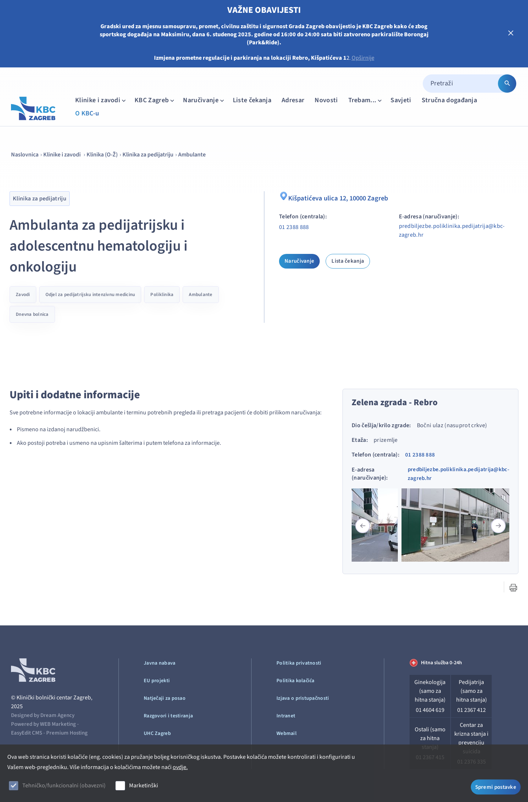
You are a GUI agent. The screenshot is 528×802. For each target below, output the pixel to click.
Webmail (286, 733)
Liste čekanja (252, 100)
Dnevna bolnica (32, 314)
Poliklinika (161, 294)
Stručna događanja (449, 100)
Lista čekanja (347, 261)
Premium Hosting (67, 733)
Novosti (326, 100)
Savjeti (400, 100)
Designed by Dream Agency (42, 715)
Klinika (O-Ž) (102, 155)
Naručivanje (204, 100)
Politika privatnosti (299, 663)
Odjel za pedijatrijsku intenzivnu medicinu (90, 294)
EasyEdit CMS (26, 733)
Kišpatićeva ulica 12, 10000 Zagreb (336, 197)
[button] (498, 525)
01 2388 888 (294, 227)
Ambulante (192, 155)
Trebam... (366, 100)
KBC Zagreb (155, 100)
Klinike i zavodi (101, 100)
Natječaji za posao (165, 698)
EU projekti (157, 680)
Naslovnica (24, 155)
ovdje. (180, 767)
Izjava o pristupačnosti (302, 698)
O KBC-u (87, 113)
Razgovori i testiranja (168, 716)
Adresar (293, 100)
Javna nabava (159, 663)
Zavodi (23, 294)
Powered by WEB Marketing (43, 724)
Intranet (285, 716)
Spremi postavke (496, 786)
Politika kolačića (295, 680)
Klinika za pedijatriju (147, 155)
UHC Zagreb (157, 733)
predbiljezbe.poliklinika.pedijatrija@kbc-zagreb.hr (452, 230)
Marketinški (143, 785)
